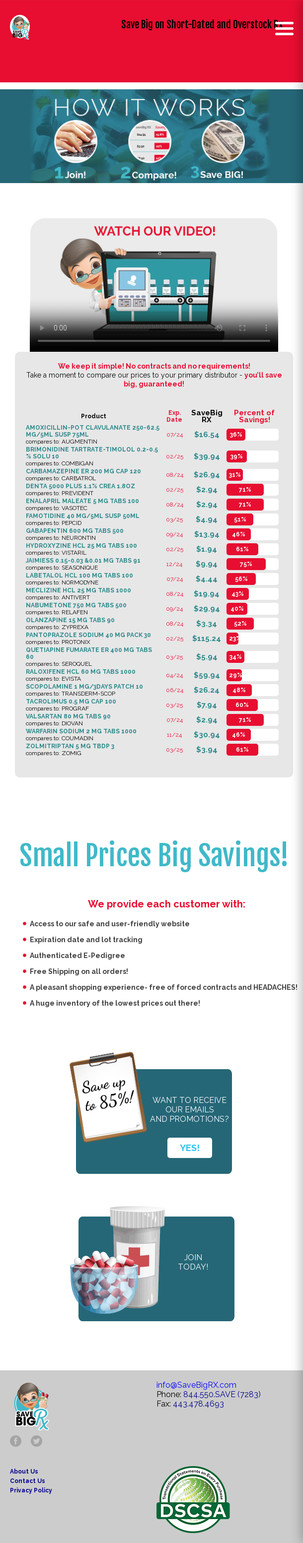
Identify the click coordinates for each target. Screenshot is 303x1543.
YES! (190, 1148)
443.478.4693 (198, 1404)
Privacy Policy (31, 1490)
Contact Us (27, 1481)
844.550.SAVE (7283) (222, 1394)
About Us (24, 1471)
